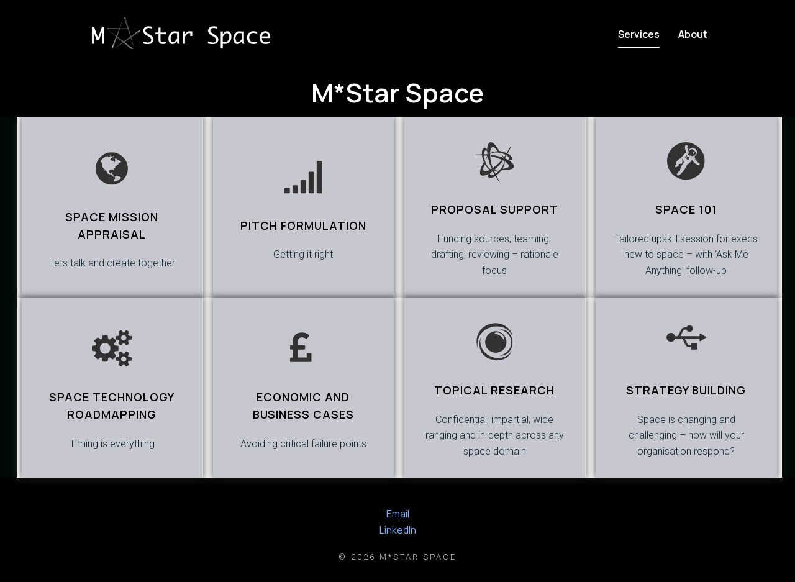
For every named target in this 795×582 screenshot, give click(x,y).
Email (397, 514)
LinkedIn (397, 530)
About (692, 34)
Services (639, 34)
